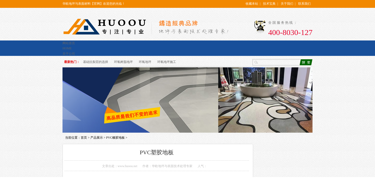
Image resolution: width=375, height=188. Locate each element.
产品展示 (96, 137)
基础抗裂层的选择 (95, 62)
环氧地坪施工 (166, 62)
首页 (84, 137)
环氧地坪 (145, 62)
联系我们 (304, 3)
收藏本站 (252, 3)
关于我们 (287, 3)
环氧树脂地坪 (123, 62)
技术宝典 (269, 3)
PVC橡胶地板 (115, 137)
